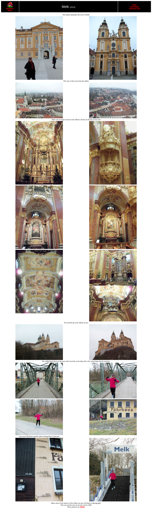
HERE (82, 507)
